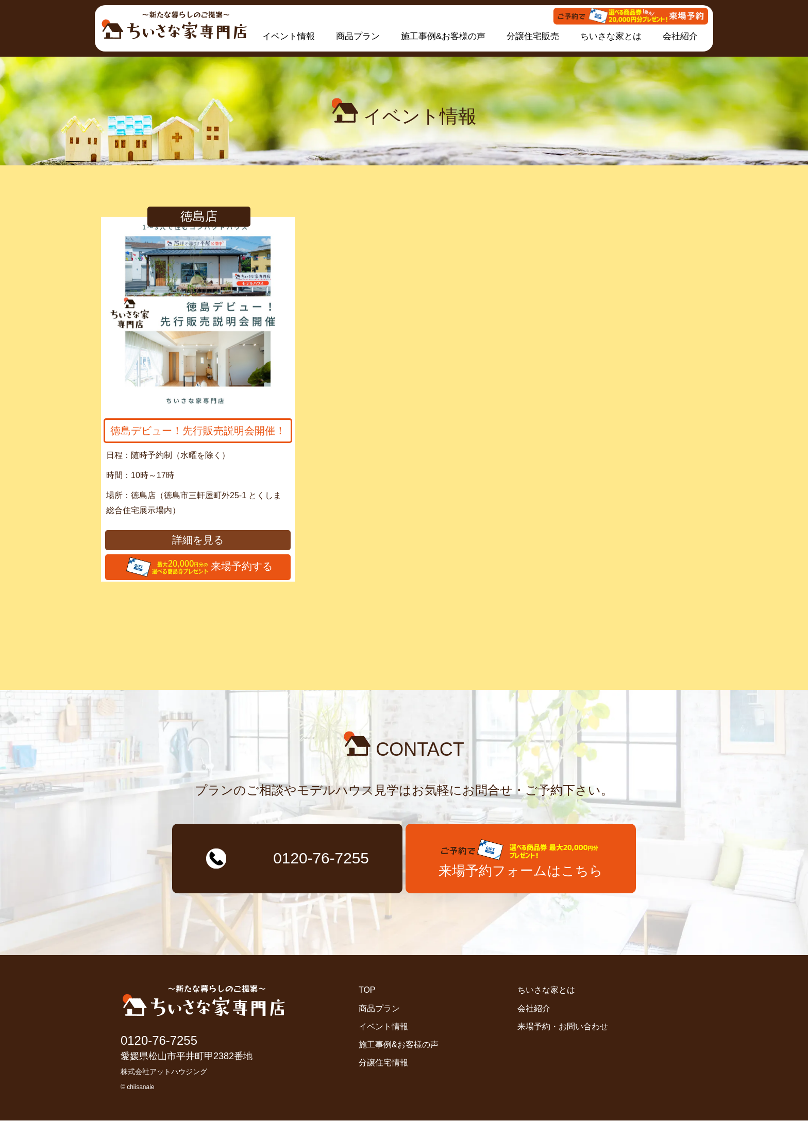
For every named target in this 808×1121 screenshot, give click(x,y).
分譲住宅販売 (533, 36)
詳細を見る (198, 540)
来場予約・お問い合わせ (562, 1027)
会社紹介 (680, 36)
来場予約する (198, 567)
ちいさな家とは (611, 36)
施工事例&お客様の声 (443, 36)
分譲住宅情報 (383, 1063)
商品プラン (358, 36)
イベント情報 (288, 36)
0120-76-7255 (159, 1041)
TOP (367, 991)
